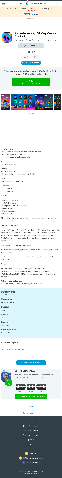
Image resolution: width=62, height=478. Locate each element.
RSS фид (33, 453)
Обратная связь (31, 435)
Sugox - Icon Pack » (31, 413)
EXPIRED (31, 45)
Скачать (31, 82)
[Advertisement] (31, 25)
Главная (31, 421)
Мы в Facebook (33, 462)
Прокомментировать (31, 63)
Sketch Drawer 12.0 (25, 370)
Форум (31, 439)
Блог (31, 444)
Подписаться (31, 430)
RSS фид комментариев (33, 458)
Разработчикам (31, 426)
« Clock (31, 407)
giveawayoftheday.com (36, 471)
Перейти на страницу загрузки (31, 396)
